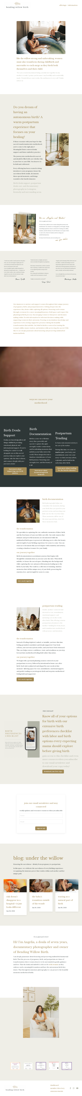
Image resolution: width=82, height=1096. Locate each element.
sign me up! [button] (41, 828)
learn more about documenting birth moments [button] (41, 472)
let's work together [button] (25, 581)
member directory (57, 1088)
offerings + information (68, 5)
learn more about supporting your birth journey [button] (15, 471)
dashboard (54, 1085)
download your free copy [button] (53, 771)
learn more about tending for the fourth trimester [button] (66, 469)
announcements (56, 1091)
